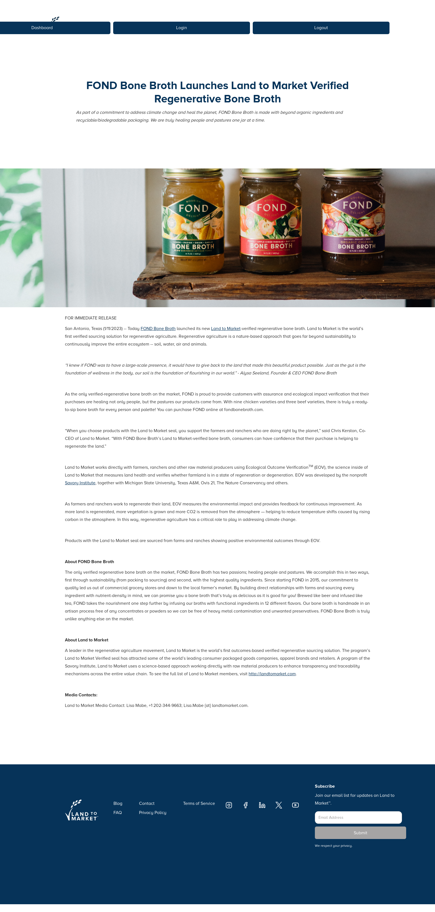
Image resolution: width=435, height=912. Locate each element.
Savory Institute (80, 483)
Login (181, 28)
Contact (147, 803)
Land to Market (226, 328)
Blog (117, 803)
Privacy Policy (152, 812)
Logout (321, 28)
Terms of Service (199, 803)
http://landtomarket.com (272, 674)
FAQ (117, 812)
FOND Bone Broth (158, 328)
